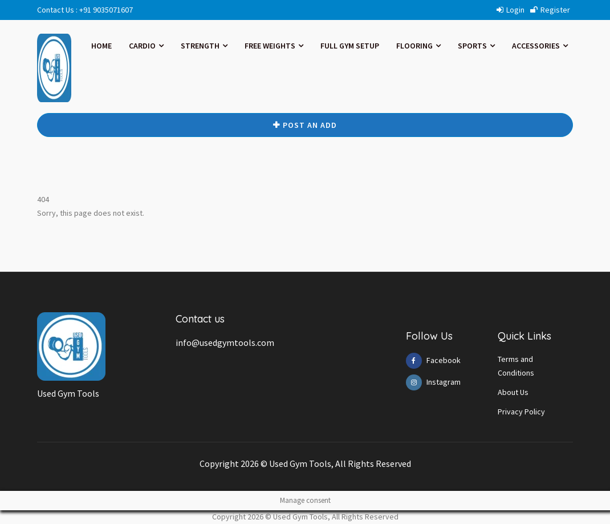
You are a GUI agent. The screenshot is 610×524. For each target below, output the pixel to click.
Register (550, 10)
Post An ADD (305, 125)
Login (510, 10)
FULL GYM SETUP (349, 46)
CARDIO (146, 46)
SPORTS (476, 46)
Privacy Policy (521, 411)
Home (101, 46)
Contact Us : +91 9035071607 (85, 10)
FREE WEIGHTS (274, 46)
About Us (513, 392)
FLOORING (418, 46)
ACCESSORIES (540, 46)
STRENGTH (204, 46)
